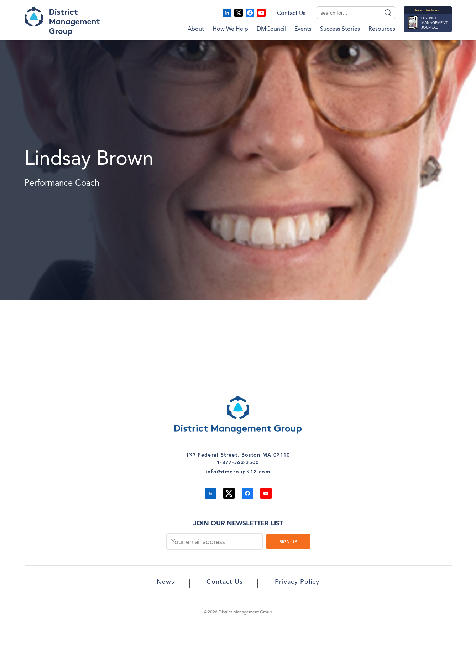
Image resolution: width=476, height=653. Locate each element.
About (196, 29)
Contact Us (291, 13)
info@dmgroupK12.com (238, 471)
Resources (381, 29)
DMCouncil (271, 29)
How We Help (230, 29)
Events (303, 29)
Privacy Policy (297, 582)
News (165, 582)
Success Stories (340, 29)
